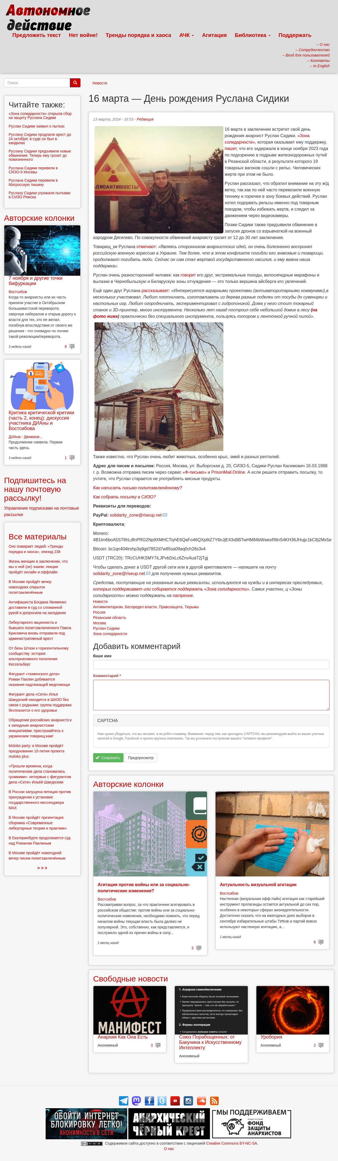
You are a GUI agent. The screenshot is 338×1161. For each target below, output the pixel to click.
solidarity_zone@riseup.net (136, 515)
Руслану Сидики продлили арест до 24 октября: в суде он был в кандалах (40, 138)
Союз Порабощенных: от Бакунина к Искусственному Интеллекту (210, 1042)
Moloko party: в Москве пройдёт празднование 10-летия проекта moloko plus (36, 751)
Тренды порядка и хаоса (138, 35)
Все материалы (38, 536)
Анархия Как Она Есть (123, 1037)
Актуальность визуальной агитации (258, 884)
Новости (100, 83)
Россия (99, 612)
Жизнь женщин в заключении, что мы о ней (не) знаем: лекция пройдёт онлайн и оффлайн (38, 566)
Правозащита (170, 607)
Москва (99, 623)
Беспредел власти (141, 607)
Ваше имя (102, 656)
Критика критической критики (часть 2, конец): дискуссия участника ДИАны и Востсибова (41, 420)
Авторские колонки (128, 784)
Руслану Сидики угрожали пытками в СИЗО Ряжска (39, 195)
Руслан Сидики (106, 628)
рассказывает (155, 290)
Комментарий (107, 676)
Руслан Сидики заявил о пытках (37, 126)
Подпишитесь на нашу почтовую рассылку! (35, 489)
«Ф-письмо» (194, 472)
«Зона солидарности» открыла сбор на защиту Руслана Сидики (40, 115)
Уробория (271, 1037)
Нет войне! (83, 35)
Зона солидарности (110, 634)
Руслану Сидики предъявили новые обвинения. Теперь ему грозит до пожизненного (40, 155)
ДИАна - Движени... (25, 437)
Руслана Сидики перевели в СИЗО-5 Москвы (33, 170)
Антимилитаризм (108, 607)
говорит (188, 275)
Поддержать (295, 35)
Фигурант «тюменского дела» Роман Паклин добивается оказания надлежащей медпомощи (39, 679)
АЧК (186, 35)
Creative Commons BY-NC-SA (231, 1143)
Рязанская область (109, 617)
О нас (169, 1149)
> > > (42, 868)
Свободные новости (130, 978)
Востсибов (107, 899)
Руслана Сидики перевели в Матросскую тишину (33, 182)
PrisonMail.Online (228, 472)
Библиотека (253, 35)
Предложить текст (36, 35)
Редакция (145, 119)
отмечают (146, 246)
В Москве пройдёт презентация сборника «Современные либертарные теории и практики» (38, 822)
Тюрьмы (191, 607)
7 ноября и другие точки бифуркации (36, 280)
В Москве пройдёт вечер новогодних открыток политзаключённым (30, 587)
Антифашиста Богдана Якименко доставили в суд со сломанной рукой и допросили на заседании (37, 607)
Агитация (214, 35)
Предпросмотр (141, 758)
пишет (231, 148)
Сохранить (108, 758)
